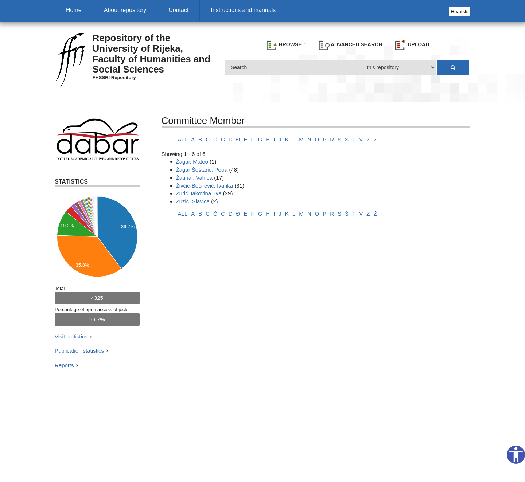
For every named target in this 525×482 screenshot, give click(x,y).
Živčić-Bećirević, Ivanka (204, 186)
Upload (412, 45)
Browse (284, 45)
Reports (64, 365)
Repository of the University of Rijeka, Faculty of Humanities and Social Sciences (152, 53)
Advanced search (350, 45)
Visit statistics (71, 336)
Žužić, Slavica (193, 201)
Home (74, 10)
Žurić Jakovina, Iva (199, 193)
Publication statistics (79, 351)
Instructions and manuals (243, 10)
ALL (183, 139)
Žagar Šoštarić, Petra (202, 169)
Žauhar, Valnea (194, 178)
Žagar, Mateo (192, 161)
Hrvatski (459, 11)
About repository (125, 10)
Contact (178, 10)
